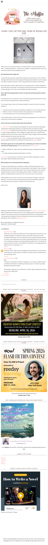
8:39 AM (6, 247)
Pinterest (3, 463)
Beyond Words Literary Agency (38, 210)
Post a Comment (5, 275)
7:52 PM (6, 256)
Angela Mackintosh (8, 231)
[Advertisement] (24, 525)
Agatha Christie (6, 127)
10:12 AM (6, 273)
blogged (35, 140)
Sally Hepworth (6, 130)
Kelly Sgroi (6, 248)
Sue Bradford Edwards (9, 258)
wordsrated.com (34, 145)
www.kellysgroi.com (22, 218)
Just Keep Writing (7, 222)
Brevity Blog (4, 157)
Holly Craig (5, 138)
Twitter (3, 461)
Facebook (3, 458)
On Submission (15, 222)
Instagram (3, 460)
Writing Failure (12, 224)
